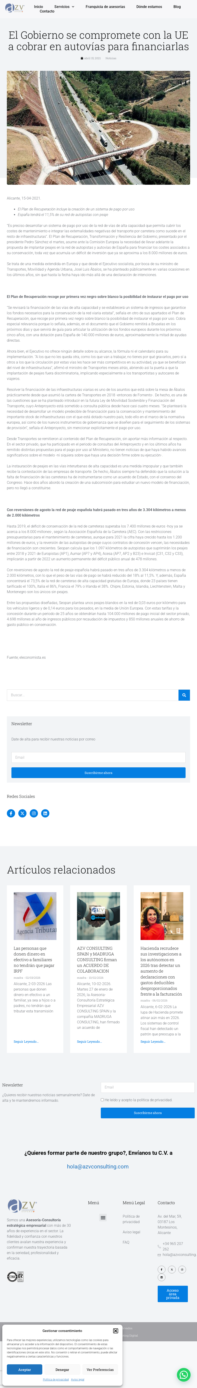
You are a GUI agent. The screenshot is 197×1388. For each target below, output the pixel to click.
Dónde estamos (149, 7)
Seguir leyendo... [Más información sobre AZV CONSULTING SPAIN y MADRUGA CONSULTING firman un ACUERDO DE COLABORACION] (89, 1041)
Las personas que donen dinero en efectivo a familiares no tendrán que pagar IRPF (34, 959)
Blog (177, 7)
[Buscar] (184, 695)
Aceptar (24, 1369)
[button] (115, 1331)
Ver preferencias (100, 1369)
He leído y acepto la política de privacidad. (139, 1100)
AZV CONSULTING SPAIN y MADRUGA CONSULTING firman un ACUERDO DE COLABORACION (97, 959)
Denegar (62, 1369)
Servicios (64, 7)
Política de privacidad (56, 1379)
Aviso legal (77, 1379)
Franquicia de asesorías (105, 7)
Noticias (111, 58)
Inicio (38, 7)
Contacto (47, 11)
